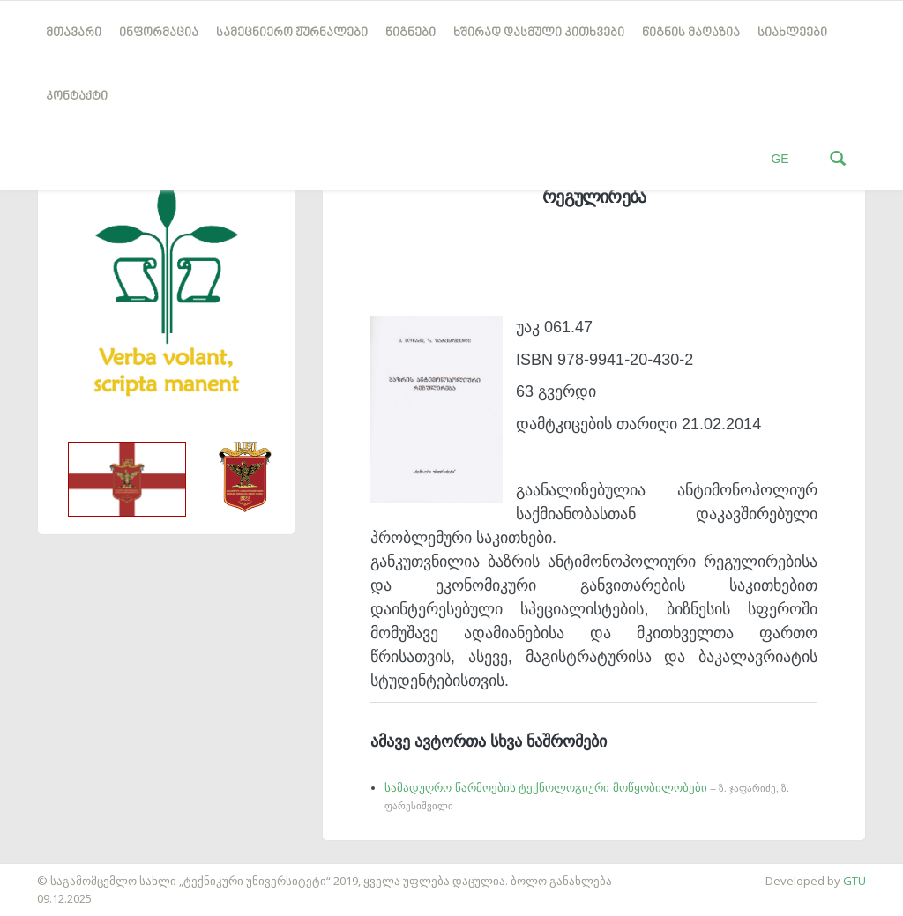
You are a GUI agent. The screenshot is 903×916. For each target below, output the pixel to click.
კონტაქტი (77, 96)
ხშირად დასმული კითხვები (538, 33)
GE (779, 159)
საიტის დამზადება (52, 872)
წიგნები (410, 33)
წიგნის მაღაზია (691, 33)
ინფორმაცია (158, 33)
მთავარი (73, 33)
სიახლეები (792, 33)
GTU (854, 881)
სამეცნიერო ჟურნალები (292, 33)
